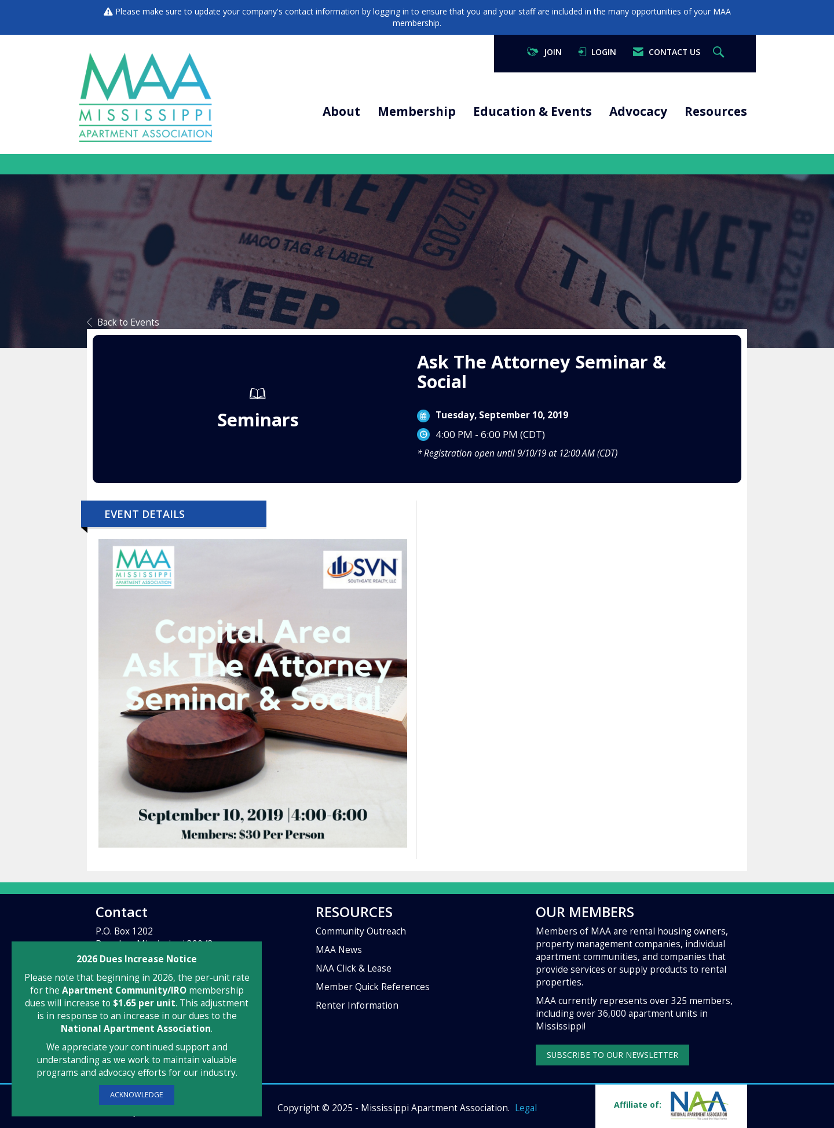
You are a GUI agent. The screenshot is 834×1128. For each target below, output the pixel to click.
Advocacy (638, 111)
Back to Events (123, 322)
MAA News (339, 950)
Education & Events (532, 111)
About (341, 111)
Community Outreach (361, 931)
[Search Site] (720, 52)
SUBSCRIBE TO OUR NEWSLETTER (612, 1054)
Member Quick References (373, 987)
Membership (417, 111)
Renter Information (357, 1005)
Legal (526, 1108)
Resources (716, 111)
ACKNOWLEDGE (136, 1095)
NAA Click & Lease (354, 968)
